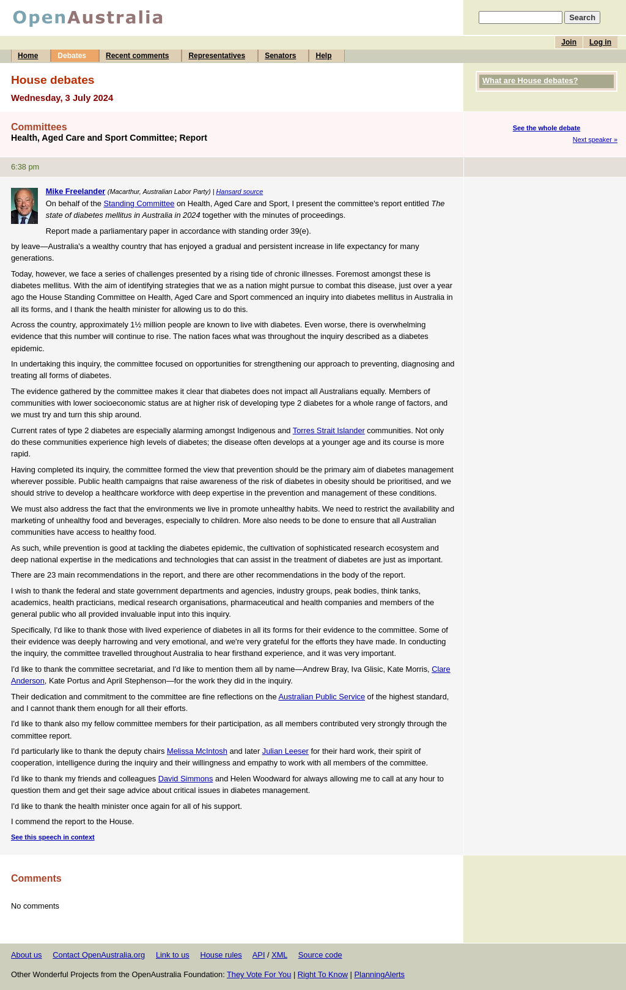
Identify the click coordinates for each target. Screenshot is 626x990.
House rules (220, 954)
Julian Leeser (285, 751)
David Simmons (185, 778)
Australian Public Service (321, 696)
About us (26, 954)
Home (28, 55)
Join (568, 42)
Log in (600, 42)
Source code (320, 954)
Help (323, 55)
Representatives (216, 55)
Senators (280, 55)
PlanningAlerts (380, 974)
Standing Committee (138, 203)
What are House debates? (530, 80)
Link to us (173, 954)
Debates (71, 55)
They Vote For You (259, 974)
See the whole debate (547, 128)
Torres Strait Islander (329, 430)
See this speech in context (53, 837)
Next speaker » (595, 139)
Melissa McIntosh (197, 751)
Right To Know (323, 974)
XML (279, 954)
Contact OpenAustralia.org (99, 954)
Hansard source (239, 191)
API (258, 954)
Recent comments (137, 55)
